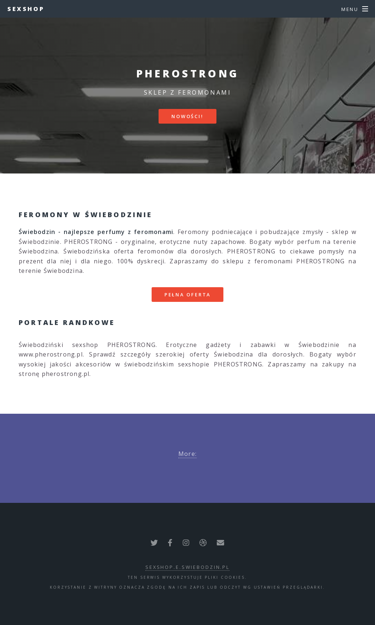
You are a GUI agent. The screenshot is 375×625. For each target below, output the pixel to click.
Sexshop (25, 9)
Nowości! (187, 116)
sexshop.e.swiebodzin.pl (187, 567)
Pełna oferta (187, 294)
